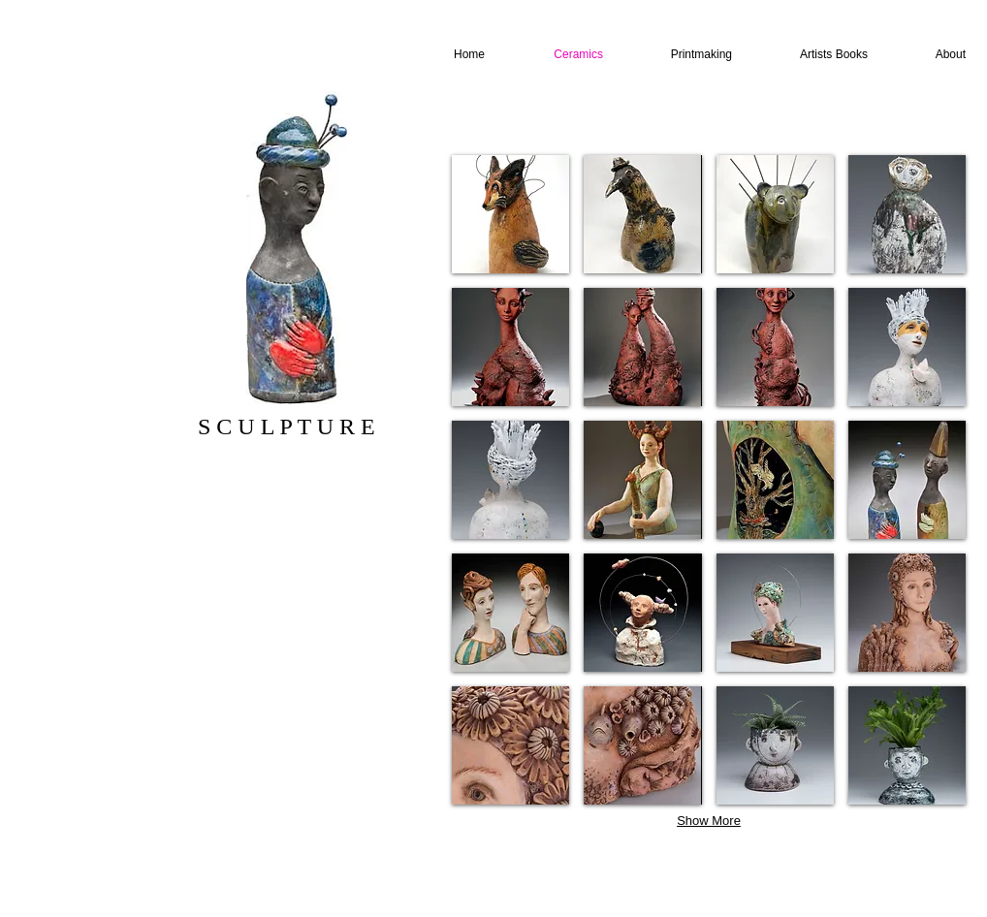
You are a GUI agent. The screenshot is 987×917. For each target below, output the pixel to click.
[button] (510, 214)
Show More (709, 820)
